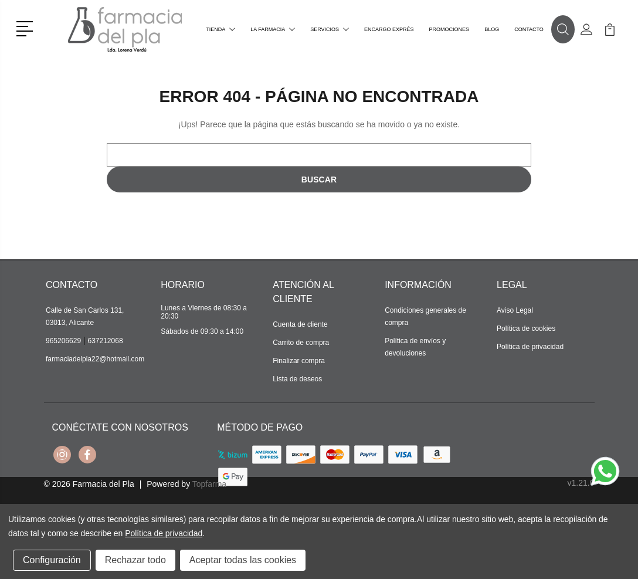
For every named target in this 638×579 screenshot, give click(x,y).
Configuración (52, 560)
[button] (26, 27)
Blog (491, 29)
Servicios (329, 29)
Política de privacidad (530, 347)
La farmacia (272, 29)
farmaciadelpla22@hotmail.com (95, 359)
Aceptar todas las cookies (242, 560)
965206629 (63, 341)
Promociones (449, 29)
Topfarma (209, 484)
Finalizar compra (299, 361)
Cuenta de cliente (300, 324)
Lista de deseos (297, 379)
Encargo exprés (389, 29)
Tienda (220, 29)
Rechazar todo (135, 560)
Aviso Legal (515, 310)
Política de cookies (526, 328)
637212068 (105, 341)
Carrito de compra (301, 342)
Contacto (529, 29)
